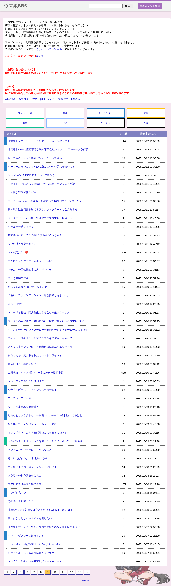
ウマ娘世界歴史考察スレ (22, 243)
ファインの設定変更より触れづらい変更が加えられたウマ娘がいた (46, 321)
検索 (34, 99)
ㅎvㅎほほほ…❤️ (18, 252)
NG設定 (75, 99)
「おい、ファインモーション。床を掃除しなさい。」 (39, 295)
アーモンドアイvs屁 (19, 398)
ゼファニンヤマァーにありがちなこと (30, 449)
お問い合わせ (47, 99)
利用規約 (10, 99)
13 (79, 572)
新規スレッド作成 (150, 5)
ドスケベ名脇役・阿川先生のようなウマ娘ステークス (39, 312)
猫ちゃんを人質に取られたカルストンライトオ (35, 355)
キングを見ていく (18, 492)
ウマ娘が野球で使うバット (23, 192)
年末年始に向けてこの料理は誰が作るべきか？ (35, 235)
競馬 (25, 123)
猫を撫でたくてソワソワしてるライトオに (32, 423)
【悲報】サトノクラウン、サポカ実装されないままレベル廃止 (44, 526)
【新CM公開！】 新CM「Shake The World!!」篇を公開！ (41, 509)
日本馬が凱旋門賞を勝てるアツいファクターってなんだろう (42, 209)
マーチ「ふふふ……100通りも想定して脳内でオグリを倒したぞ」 (46, 200)
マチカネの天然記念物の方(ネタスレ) (29, 269)
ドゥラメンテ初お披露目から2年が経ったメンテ (35, 544)
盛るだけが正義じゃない (22, 363)
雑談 (65, 113)
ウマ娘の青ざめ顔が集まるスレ (26, 484)
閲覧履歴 (63, 99)
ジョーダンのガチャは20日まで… (27, 381)
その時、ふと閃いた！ (21, 501)
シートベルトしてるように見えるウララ (31, 552)
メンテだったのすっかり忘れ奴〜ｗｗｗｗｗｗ (35, 561)
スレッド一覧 (25, 113)
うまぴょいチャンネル (49, 49)
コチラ (40, 55)
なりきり (105, 123)
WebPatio (85, 581)
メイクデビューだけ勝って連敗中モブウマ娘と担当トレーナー (44, 218)
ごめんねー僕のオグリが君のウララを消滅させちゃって (40, 338)
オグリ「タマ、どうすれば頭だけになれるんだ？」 (37, 432)
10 (55, 572)
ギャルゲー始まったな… (22, 226)
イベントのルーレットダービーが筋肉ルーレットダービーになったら (48, 329)
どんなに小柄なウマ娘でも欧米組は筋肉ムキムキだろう (40, 346)
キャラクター (105, 113)
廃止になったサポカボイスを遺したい (30, 518)
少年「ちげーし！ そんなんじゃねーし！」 (33, 389)
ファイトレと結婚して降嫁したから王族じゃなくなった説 (41, 183)
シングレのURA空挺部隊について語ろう (31, 175)
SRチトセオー (16, 303)
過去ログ (23, 99)
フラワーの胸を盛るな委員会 (24, 475)
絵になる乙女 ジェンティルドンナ (27, 286)
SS (65, 123)
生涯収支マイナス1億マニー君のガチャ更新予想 (35, 372)
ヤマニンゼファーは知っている (26, 535)
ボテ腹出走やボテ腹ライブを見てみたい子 (32, 466)
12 (71, 572)
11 (63, 572)
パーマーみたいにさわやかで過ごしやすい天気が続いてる (41, 166)
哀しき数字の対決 (18, 278)
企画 (146, 123)
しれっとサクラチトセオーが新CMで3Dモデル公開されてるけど (45, 415)
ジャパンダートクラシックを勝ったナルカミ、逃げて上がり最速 (45, 441)
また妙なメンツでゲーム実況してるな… (31, 260)
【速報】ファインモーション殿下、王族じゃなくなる (39, 140)
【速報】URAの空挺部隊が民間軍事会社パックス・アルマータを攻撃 (48, 149)
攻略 (146, 113)
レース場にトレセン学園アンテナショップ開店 (35, 157)
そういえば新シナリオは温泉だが (27, 458)
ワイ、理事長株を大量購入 (23, 406)
